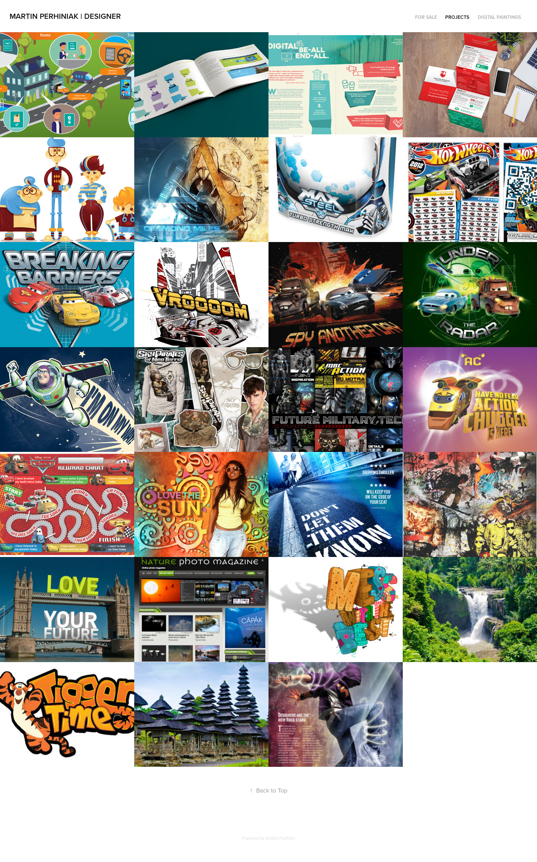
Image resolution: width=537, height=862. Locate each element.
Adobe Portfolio (280, 838)
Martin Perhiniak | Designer (65, 16)
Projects (457, 17)
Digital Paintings (499, 17)
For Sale (426, 17)
